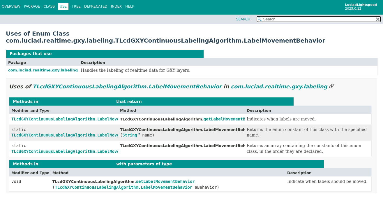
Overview (11, 6)
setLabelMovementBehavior (165, 181)
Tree (76, 6)
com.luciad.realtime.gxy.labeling (43, 70)
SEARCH (243, 19)
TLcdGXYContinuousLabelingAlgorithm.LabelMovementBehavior (126, 53)
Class (49, 6)
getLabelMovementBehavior (233, 119)
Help (129, 6)
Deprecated (95, 6)
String (129, 135)
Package (32, 6)
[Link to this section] (331, 86)
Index (116, 6)
